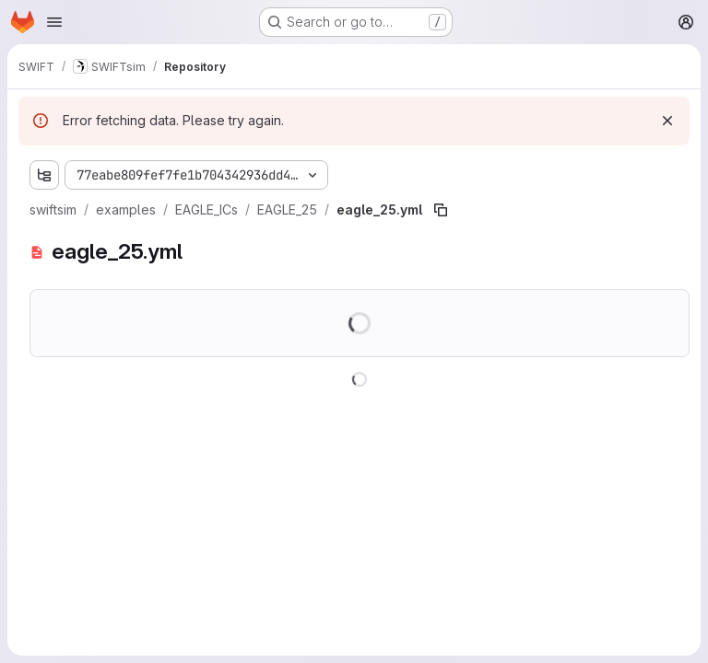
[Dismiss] (667, 121)
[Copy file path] (440, 210)
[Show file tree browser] (44, 175)
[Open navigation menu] (54, 22)
